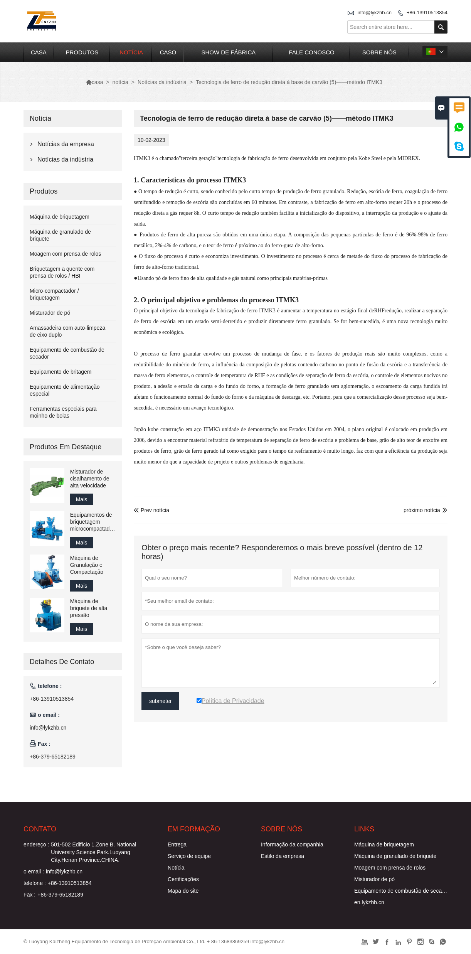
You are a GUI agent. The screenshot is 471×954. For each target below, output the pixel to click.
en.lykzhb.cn (369, 902)
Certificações (183, 879)
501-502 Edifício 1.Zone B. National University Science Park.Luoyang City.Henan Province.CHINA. (93, 852)
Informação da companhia (292, 844)
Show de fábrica (229, 52)
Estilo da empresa (282, 856)
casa (39, 52)
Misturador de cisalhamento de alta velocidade (89, 479)
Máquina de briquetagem (59, 217)
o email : (34, 871)
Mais (81, 499)
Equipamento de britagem (60, 372)
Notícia (176, 868)
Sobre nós (379, 52)
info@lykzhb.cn (375, 12)
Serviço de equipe (189, 856)
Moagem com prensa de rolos (65, 254)
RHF (379, 311)
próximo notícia (422, 510)
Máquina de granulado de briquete (395, 856)
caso (168, 52)
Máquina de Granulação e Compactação (86, 565)
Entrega (177, 844)
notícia (131, 52)
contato (40, 829)
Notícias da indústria (162, 82)
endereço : (36, 844)
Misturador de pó (50, 313)
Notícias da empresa (65, 144)
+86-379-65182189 (53, 756)
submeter (160, 701)
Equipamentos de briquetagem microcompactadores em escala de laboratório (93, 522)
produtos (82, 52)
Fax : (29, 895)
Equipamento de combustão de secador (402, 891)
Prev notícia (151, 510)
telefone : (35, 883)
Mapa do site (183, 891)
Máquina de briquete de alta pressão (89, 608)
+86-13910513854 (427, 12)
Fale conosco (311, 52)
